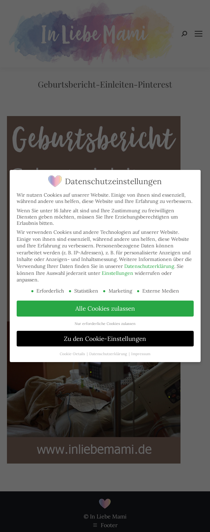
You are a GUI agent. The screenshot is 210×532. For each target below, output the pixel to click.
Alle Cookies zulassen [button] (105, 308)
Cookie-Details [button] (73, 353)
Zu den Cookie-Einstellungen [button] (105, 339)
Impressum (140, 353)
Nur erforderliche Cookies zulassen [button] (105, 323)
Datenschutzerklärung (149, 266)
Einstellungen (117, 273)
